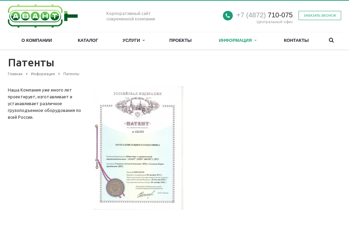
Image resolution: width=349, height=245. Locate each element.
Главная (15, 74)
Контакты (296, 40)
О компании (36, 40)
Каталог (88, 40)
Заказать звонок (320, 15)
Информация (237, 40)
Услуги (134, 40)
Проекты (180, 40)
